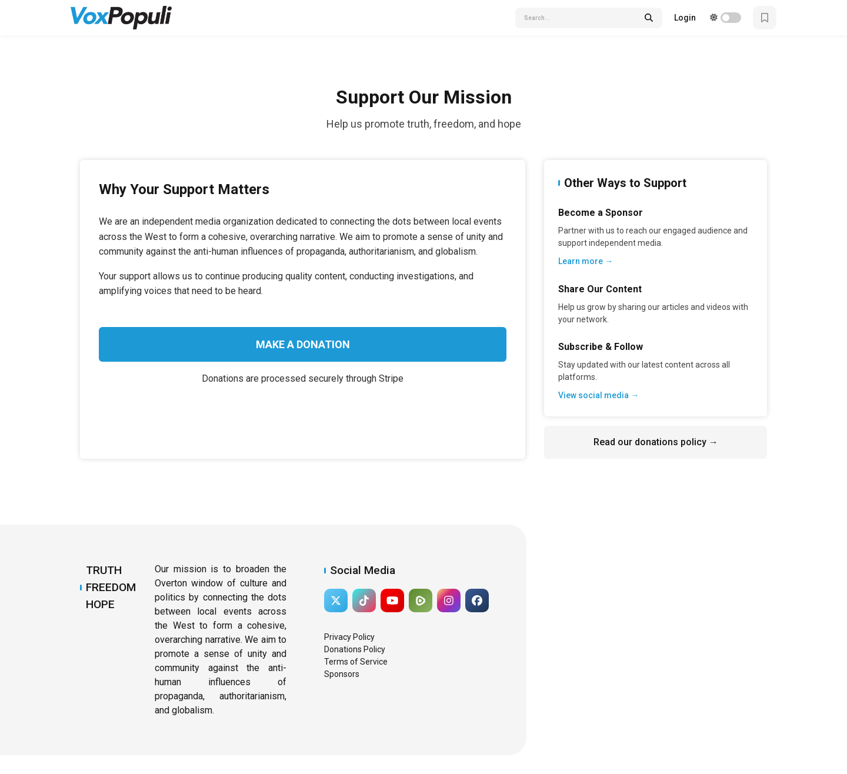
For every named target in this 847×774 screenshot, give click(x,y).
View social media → (598, 395)
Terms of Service (356, 661)
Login (685, 17)
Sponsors (341, 674)
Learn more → (585, 261)
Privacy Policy (349, 637)
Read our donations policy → (655, 442)
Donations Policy (354, 649)
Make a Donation (303, 344)
